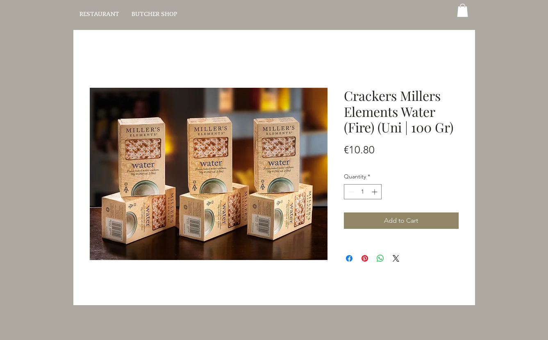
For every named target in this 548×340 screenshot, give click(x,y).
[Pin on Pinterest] (365, 258)
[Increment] (375, 192)
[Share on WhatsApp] (380, 258)
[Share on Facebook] (349, 258)
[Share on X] (396, 258)
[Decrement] (350, 192)
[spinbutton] (362, 192)
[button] (462, 10)
